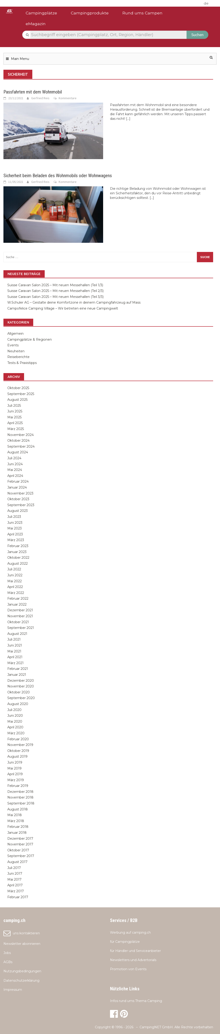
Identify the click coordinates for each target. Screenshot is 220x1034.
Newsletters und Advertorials (133, 960)
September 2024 (21, 446)
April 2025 (15, 423)
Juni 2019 (14, 762)
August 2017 (17, 862)
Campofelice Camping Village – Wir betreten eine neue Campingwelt (62, 308)
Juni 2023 (14, 523)
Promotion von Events (128, 969)
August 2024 (17, 452)
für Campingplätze (125, 942)
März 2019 (15, 780)
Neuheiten (16, 351)
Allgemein (15, 333)
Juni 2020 (15, 715)
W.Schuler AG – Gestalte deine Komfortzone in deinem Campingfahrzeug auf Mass (73, 302)
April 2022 (15, 587)
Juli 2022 (14, 569)
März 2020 (16, 733)
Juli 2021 (14, 639)
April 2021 (14, 657)
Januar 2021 (16, 675)
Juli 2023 (14, 517)
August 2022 (17, 563)
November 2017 (20, 844)
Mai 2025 (14, 417)
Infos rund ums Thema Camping (136, 1001)
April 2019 (15, 774)
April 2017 (15, 885)
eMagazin (36, 23)
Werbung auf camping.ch (130, 932)
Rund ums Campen (142, 13)
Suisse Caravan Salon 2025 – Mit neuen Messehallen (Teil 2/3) (55, 291)
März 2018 (15, 821)
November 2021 (20, 616)
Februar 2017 (17, 897)
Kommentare (68, 98)
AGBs (7, 962)
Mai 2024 (14, 470)
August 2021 (17, 634)
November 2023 (20, 493)
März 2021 (15, 663)
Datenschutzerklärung (21, 980)
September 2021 (20, 628)
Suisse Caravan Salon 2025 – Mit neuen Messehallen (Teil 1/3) (55, 285)
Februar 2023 (17, 546)
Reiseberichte (18, 357)
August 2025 (17, 400)
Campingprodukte (90, 13)
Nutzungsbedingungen (22, 971)
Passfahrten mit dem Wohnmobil (32, 92)
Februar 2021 (17, 669)
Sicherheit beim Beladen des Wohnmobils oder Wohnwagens (57, 175)
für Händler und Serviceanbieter (135, 951)
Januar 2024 (17, 487)
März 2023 (15, 540)
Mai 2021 (14, 651)
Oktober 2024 (18, 440)
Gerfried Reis (40, 98)
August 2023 (17, 511)
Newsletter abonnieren (21, 944)
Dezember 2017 (20, 838)
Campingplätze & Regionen (29, 339)
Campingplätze (41, 13)
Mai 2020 (14, 721)
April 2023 (15, 534)
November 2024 (20, 435)
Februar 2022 (17, 598)
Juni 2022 (14, 575)
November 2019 (20, 745)
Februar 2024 (18, 481)
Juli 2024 (14, 458)
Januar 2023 (17, 552)
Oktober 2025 (18, 388)
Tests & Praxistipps (22, 363)
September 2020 (21, 698)
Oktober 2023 (18, 499)
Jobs (7, 953)
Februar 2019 (17, 786)
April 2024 (15, 476)
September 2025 (20, 394)
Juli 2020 (14, 710)
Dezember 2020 (20, 681)
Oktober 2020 (18, 692)
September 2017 (20, 856)
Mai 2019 (14, 768)
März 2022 (15, 593)
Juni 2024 (15, 464)
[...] (128, 119)
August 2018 (17, 809)
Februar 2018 (17, 827)
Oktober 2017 (18, 850)
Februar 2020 (18, 739)
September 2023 (20, 505)
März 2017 (15, 891)
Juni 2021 (14, 645)
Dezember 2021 (20, 610)
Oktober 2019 (18, 751)
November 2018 (20, 797)
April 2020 (15, 727)
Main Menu (20, 59)
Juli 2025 (14, 405)
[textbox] (108, 35)
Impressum (12, 990)
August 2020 (17, 704)
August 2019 (17, 756)
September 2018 (20, 803)
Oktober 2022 (18, 558)
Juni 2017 (14, 873)
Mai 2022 (14, 581)
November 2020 (20, 686)
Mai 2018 (14, 815)
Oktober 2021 (18, 622)
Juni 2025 (14, 411)
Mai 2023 (14, 528)
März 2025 (15, 429)
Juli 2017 (14, 868)
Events (13, 345)
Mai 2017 (14, 879)
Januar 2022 (17, 604)
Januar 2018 (17, 833)
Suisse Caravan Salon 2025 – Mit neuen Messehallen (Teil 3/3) (55, 297)
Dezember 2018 (20, 792)
